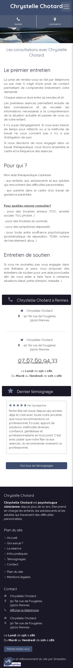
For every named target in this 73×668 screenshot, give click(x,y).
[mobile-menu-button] (66, 7)
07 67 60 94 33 (37, 360)
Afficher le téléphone (24, 610)
